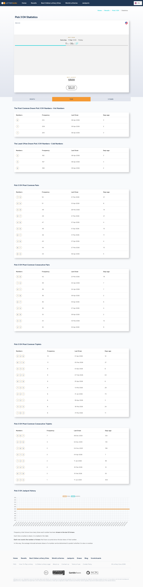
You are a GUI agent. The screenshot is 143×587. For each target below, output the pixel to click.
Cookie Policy (87, 564)
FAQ (14, 564)
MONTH (32, 99)
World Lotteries (71, 3)
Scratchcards (96, 558)
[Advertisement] (71, 60)
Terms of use (76, 564)
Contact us (65, 564)
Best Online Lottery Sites (51, 3)
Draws (79, 558)
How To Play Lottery (26, 564)
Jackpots (85, 3)
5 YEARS (110, 99)
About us (56, 564)
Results (107, 10)
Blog (86, 558)
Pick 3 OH (115, 10)
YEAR (71, 99)
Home (100, 10)
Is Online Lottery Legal (42, 564)
